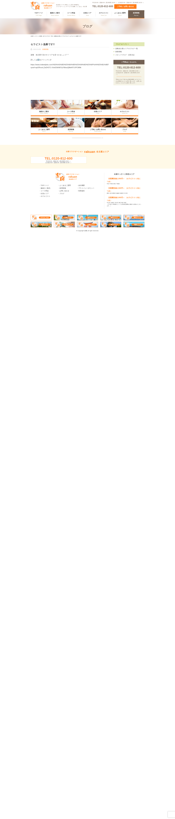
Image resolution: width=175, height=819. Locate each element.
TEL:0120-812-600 (102, 6)
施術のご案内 (55, 14)
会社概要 (81, 196)
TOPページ (39, 14)
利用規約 (81, 202)
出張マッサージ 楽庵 (36, 36)
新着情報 (118, 51)
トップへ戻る (87, 144)
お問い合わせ (64, 202)
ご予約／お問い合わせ (125, 6)
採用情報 (136, 14)
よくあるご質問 (120, 14)
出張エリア (87, 14)
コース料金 (71, 14)
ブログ (131, 134)
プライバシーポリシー (86, 199)
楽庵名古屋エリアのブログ (61, 36)
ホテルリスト (104, 14)
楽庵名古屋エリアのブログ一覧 (126, 48)
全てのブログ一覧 (48, 36)
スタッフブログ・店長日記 (125, 55)
